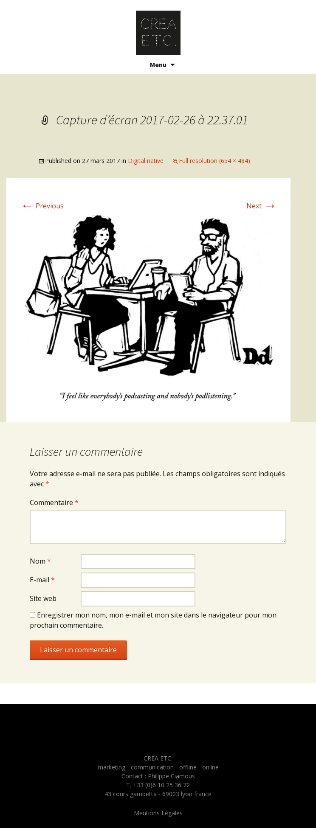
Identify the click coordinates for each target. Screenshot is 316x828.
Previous (42, 206)
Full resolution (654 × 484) (214, 161)
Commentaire (54, 502)
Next (261, 206)
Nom (40, 561)
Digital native (146, 161)
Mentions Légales (158, 813)
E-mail (42, 579)
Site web (43, 598)
